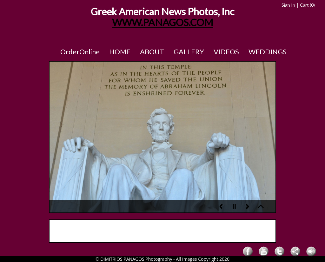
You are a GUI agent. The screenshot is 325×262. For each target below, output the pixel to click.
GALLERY (189, 51)
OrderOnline (80, 51)
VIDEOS (226, 51)
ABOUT (152, 51)
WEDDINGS (268, 51)
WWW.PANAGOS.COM (162, 22)
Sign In (288, 5)
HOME (119, 51)
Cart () (307, 5)
